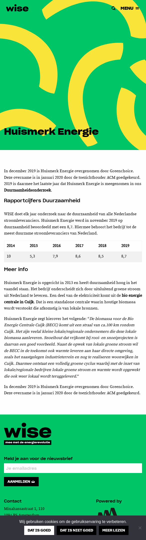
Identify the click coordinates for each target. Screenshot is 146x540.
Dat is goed (39, 530)
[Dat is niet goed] (139, 527)
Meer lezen (113, 530)
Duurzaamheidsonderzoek (27, 190)
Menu (130, 8)
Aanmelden (21, 481)
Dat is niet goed (76, 530)
